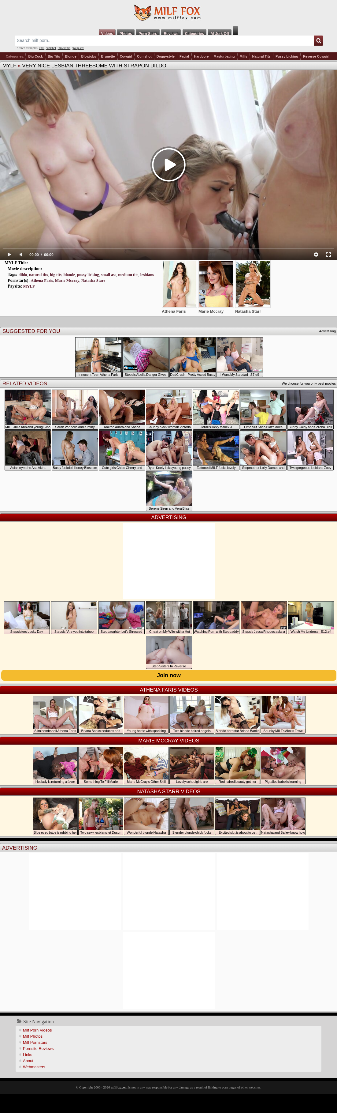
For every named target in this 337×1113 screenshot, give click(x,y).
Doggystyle (166, 56)
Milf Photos (33, 1036)
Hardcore (201, 56)
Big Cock (35, 56)
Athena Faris (42, 280)
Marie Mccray (67, 280)
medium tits (128, 274)
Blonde (70, 56)
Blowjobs (88, 56)
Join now (169, 675)
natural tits (38, 274)
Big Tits (54, 56)
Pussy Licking (287, 56)
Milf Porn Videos (37, 1030)
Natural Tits (261, 56)
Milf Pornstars (35, 1042)
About (28, 1060)
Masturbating (224, 56)
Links (27, 1054)
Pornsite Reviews (38, 1048)
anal (41, 48)
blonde (69, 274)
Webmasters (34, 1067)
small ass (108, 274)
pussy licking (88, 274)
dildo (22, 274)
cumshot (51, 48)
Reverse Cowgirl (316, 56)
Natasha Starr (93, 280)
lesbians (147, 274)
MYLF (9, 66)
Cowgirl (126, 56)
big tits (55, 274)
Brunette (108, 56)
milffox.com (119, 1087)
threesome (63, 48)
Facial (184, 56)
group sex (77, 48)
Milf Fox (168, 13)
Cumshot (144, 56)
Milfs (243, 56)
